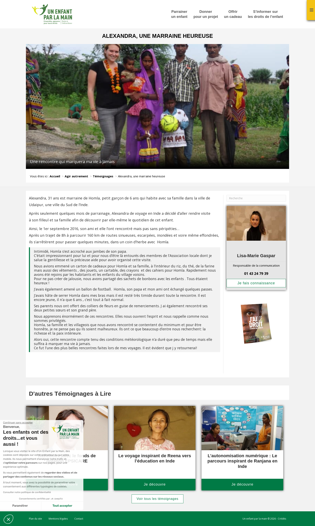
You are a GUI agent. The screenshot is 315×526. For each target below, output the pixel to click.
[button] (8, 519)
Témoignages (103, 176)
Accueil (55, 176)
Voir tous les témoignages (157, 498)
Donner (205, 14)
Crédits (282, 518)
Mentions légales (58, 518)
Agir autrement (76, 176)
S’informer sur (265, 14)
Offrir (233, 14)
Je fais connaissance (256, 283)
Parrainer (179, 14)
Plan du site (35, 518)
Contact (78, 518)
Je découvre (155, 484)
